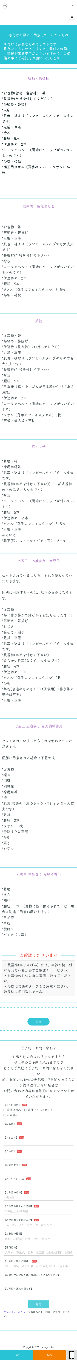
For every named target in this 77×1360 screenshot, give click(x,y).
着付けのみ (12, 1103)
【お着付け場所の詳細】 (17, 1254)
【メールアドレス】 (14, 1172)
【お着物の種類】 (13, 1227)
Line (16, 1354)
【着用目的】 (11, 1240)
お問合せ (11, 1108)
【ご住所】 (10, 1144)
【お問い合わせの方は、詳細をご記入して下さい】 (32, 1268)
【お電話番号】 (12, 1158)
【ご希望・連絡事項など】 (18, 1282)
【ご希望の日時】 (13, 1186)
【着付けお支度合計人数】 (18, 1213)
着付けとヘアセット (38, 1103)
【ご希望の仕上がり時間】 (18, 1199)
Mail (50, 1354)
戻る (38, 1016)
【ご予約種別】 (12, 1098)
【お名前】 (10, 1117)
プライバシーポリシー (16, 1305)
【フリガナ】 (11, 1131)
